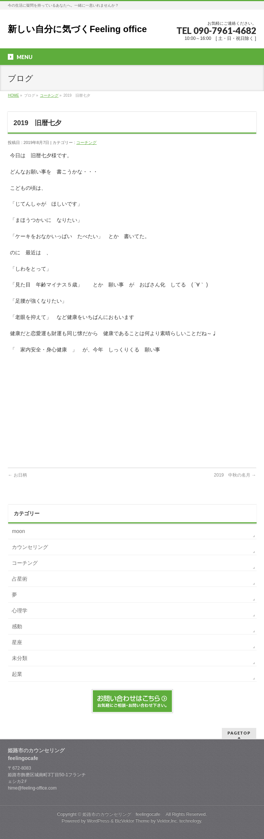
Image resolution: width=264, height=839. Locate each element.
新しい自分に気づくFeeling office (77, 29)
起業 (17, 674)
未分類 (19, 658)
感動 (17, 626)
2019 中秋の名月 (235, 475)
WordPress (98, 820)
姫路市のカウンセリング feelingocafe (123, 814)
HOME (13, 95)
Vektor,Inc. (167, 820)
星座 (17, 642)
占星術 (19, 579)
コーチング (49, 95)
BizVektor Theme (132, 820)
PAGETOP (239, 732)
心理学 (19, 610)
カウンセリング (30, 547)
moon (18, 531)
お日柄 (21, 475)
